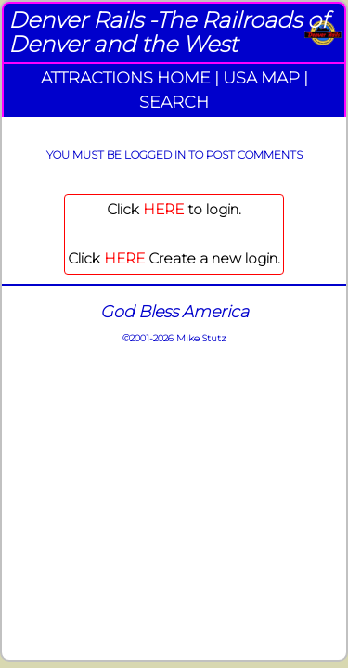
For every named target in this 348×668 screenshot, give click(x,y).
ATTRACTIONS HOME (126, 77)
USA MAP (261, 77)
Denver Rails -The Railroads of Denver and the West (168, 32)
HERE (163, 209)
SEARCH (174, 101)
